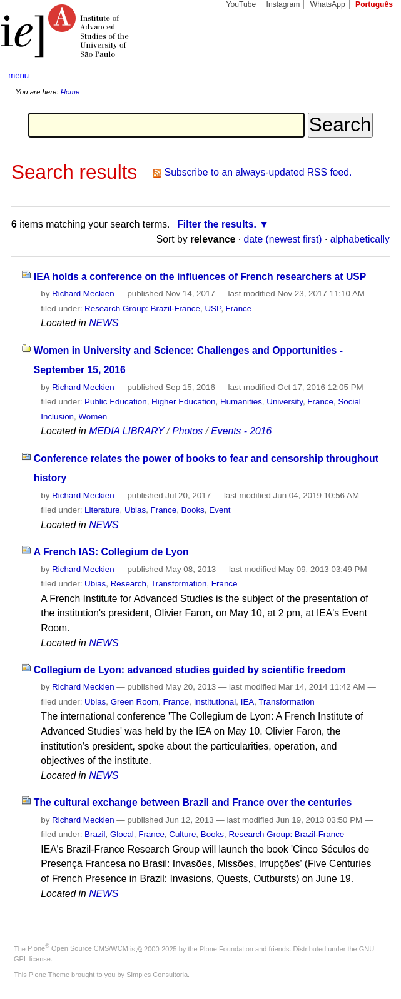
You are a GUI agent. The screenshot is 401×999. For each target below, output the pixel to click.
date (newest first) (283, 239)
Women (92, 416)
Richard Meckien (83, 293)
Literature (101, 510)
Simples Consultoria (157, 974)
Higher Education (183, 401)
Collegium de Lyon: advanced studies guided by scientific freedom (190, 670)
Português (374, 4)
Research (128, 583)
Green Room (134, 701)
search (373, 75)
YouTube (241, 4)
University (284, 401)
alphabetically (360, 239)
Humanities (241, 401)
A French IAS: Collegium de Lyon (111, 551)
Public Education (115, 401)
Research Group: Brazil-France (142, 308)
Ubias (135, 510)
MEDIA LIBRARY (126, 431)
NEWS (103, 323)
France (239, 308)
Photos (187, 431)
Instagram (283, 4)
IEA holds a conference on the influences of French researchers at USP (200, 276)
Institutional (215, 701)
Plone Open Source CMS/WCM (78, 948)
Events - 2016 (241, 431)
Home (70, 92)
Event (219, 510)
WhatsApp (327, 4)
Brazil (94, 834)
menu (18, 75)
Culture (182, 834)
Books (193, 510)
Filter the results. (216, 224)
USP (213, 308)
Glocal (122, 834)
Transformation (178, 583)
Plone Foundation (226, 948)
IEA (248, 701)
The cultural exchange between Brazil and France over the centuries (193, 802)
